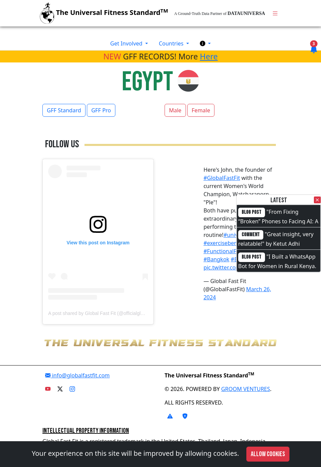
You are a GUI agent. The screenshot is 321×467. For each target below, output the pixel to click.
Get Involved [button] (127, 43)
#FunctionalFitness (227, 251)
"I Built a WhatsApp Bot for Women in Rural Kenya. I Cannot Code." (277, 265)
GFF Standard (64, 110)
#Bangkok (216, 259)
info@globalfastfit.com (77, 375)
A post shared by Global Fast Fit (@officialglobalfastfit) (105, 313)
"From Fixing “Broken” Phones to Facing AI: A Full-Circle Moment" (278, 220)
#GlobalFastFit (222, 178)
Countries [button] (172, 43)
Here (209, 56)
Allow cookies (268, 454)
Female (201, 110)
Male (175, 110)
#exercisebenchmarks (231, 243)
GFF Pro (101, 110)
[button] (205, 43)
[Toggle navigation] (275, 13)
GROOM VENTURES (245, 389)
